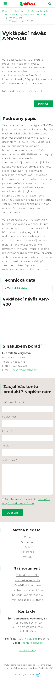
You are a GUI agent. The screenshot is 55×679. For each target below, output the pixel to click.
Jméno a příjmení (14, 402)
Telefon (7, 445)
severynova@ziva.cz (25, 370)
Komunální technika (27, 580)
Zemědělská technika (27, 585)
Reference (27, 551)
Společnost (9, 416)
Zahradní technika (27, 575)
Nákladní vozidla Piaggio (27, 595)
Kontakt (28, 556)
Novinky (27, 547)
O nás (27, 537)
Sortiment (27, 542)
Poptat (43, 103)
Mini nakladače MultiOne (27, 599)
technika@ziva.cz (32, 642)
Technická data (17, 288)
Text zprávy (9, 460)
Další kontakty (27, 650)
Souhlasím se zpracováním (26, 501)
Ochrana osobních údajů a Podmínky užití (33, 668)
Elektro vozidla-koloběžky (27, 590)
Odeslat (12, 512)
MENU (5, 4)
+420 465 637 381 (27, 638)
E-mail (7, 431)
